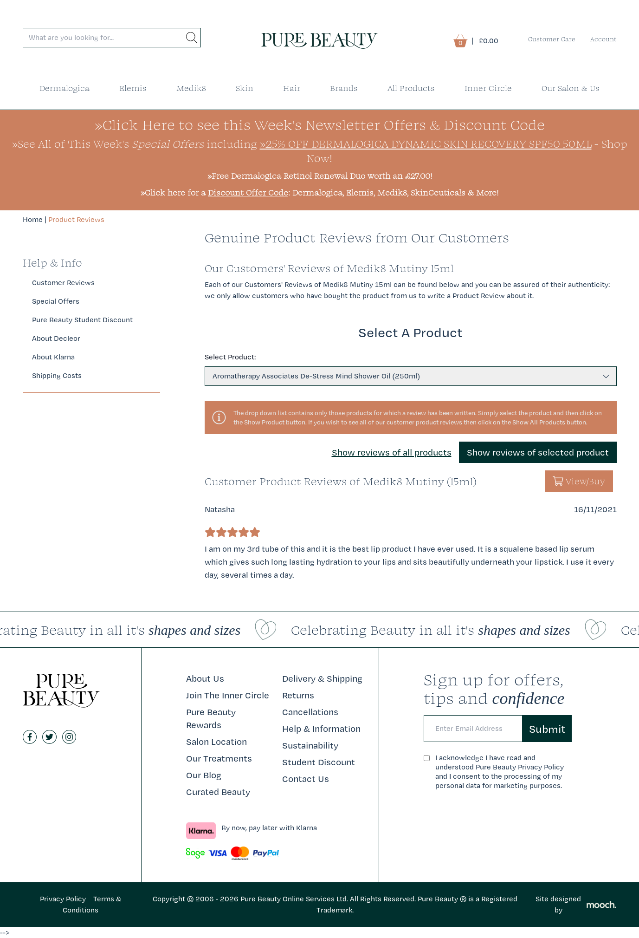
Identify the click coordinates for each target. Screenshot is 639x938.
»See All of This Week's (108, 143)
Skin (244, 88)
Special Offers (55, 301)
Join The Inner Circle (227, 695)
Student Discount (318, 762)
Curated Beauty (218, 792)
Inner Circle (488, 88)
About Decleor (56, 338)
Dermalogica (64, 88)
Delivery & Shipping (322, 678)
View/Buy (579, 481)
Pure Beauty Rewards (211, 718)
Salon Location (216, 742)
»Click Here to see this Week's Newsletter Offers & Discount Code (320, 125)
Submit (547, 728)
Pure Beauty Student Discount (82, 320)
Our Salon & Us (571, 88)
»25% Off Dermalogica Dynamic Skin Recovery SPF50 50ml (426, 143)
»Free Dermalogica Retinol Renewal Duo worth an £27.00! (319, 175)
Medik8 (191, 88)
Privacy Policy (63, 899)
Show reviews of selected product (538, 452)
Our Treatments (219, 758)
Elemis (133, 88)
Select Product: (230, 357)
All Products (411, 88)
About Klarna (53, 357)
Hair (291, 88)
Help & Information (321, 729)
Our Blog (203, 775)
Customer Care (551, 39)
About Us (205, 678)
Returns (298, 695)
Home (33, 219)
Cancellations (310, 712)
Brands (344, 88)
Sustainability (310, 745)
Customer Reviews (63, 282)
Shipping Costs (57, 375)
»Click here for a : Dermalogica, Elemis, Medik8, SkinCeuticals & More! (319, 192)
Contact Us (305, 779)
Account (603, 39)
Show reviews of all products (392, 452)
